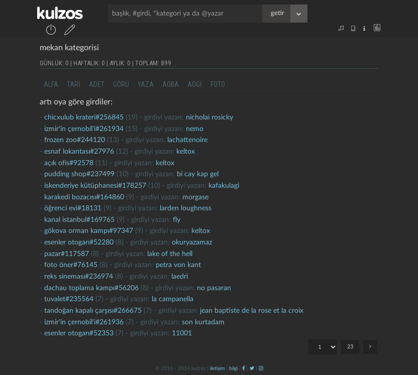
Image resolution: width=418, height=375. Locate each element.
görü (121, 84)
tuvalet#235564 (68, 299)
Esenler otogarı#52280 (79, 242)
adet (96, 84)
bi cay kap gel (198, 174)
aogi (194, 84)
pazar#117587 (66, 254)
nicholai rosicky (209, 117)
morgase (195, 197)
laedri (179, 276)
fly (176, 219)
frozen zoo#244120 (74, 140)
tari (73, 84)
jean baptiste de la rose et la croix (251, 310)
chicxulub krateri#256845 (84, 117)
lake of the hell (169, 254)
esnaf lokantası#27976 (79, 151)
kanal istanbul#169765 (79, 219)
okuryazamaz (192, 242)
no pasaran (214, 288)
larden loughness (186, 208)
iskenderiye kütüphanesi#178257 (95, 185)
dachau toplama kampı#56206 (91, 288)
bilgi (233, 368)
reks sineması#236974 (78, 276)
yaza (146, 84)
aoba (170, 84)
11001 (182, 333)
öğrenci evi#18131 (72, 208)
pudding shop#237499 (79, 174)
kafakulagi (223, 185)
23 (350, 346)
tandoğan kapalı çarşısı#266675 (93, 310)
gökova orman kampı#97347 (88, 230)
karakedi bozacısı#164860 (84, 197)
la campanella (172, 299)
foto (218, 84)
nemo (194, 129)
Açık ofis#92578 (68, 163)
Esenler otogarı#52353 (79, 333)
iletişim (217, 368)
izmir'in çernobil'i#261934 (84, 129)
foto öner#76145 (70, 265)
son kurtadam (203, 322)
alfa (51, 84)
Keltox (185, 151)
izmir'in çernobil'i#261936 (84, 322)
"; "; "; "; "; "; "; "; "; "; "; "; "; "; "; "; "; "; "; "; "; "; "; (322, 346)
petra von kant (178, 265)
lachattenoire (187, 140)
